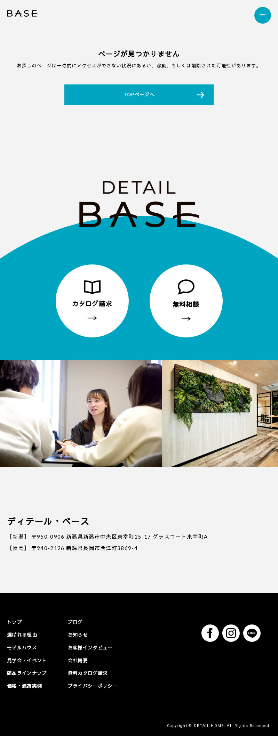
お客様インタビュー (90, 647)
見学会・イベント (27, 660)
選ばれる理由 (22, 634)
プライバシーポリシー (93, 685)
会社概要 (78, 660)
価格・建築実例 (24, 685)
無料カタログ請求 (88, 673)
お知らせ (78, 634)
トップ (14, 622)
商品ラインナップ (27, 673)
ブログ (75, 622)
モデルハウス (22, 647)
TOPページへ (139, 94)
